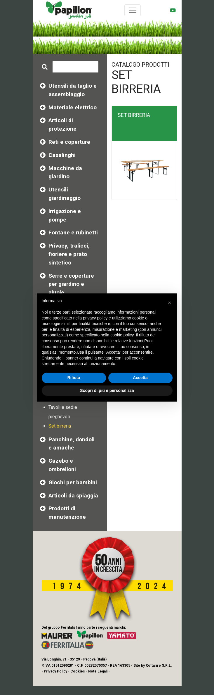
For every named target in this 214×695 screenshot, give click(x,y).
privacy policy (95, 318)
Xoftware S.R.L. (159, 665)
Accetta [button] (140, 377)
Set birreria (59, 426)
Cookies (77, 671)
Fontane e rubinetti (73, 232)
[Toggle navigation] (132, 10)
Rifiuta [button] (73, 377)
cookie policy (121, 335)
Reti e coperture (69, 142)
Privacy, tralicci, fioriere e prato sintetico (69, 254)
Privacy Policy (55, 671)
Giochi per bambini (72, 482)
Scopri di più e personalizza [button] (107, 390)
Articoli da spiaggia (73, 495)
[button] (169, 302)
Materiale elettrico (72, 107)
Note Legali (97, 671)
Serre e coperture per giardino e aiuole (71, 284)
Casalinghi (62, 155)
